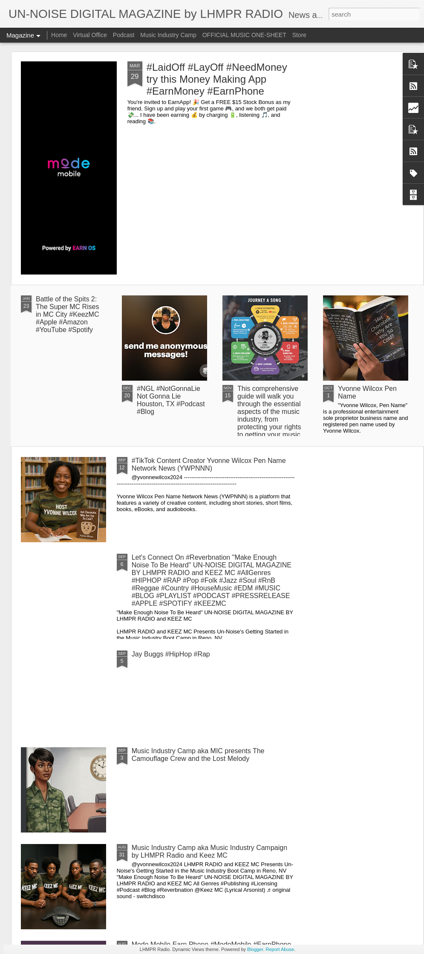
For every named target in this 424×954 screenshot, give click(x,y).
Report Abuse (280, 949)
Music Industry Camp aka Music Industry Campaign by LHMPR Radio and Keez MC (209, 851)
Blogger (255, 949)
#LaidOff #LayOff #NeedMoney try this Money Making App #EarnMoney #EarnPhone (217, 79)
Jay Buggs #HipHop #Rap (171, 654)
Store (299, 35)
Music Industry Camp (168, 35)
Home (59, 35)
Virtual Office (90, 35)
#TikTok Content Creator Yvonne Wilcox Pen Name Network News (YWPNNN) (209, 464)
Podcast (124, 35)
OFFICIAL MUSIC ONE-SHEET (244, 35)
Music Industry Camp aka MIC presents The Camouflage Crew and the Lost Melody (198, 754)
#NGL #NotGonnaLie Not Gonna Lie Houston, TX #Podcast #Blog (171, 400)
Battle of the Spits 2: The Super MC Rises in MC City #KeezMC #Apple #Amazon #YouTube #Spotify (67, 314)
